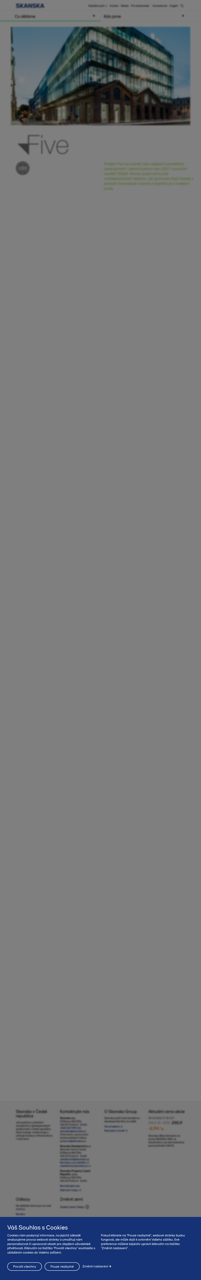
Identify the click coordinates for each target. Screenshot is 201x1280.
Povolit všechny (24, 1267)
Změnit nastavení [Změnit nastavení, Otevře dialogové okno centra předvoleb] (95, 1266)
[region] (100, 1248)
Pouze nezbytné (62, 1267)
